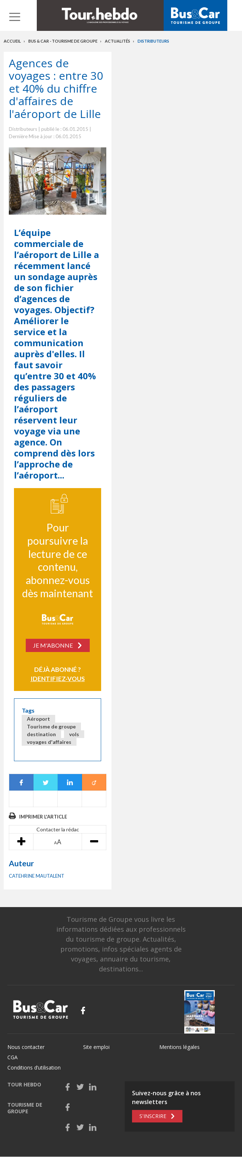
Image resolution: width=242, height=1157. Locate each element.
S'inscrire (152, 1116)
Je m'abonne (53, 645)
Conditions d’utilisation (34, 1067)
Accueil (12, 41)
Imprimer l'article (43, 817)
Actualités (117, 41)
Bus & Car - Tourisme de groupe (62, 41)
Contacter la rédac (57, 829)
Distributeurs (153, 41)
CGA (12, 1057)
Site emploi (96, 1046)
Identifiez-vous (58, 679)
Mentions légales (179, 1046)
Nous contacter (26, 1046)
